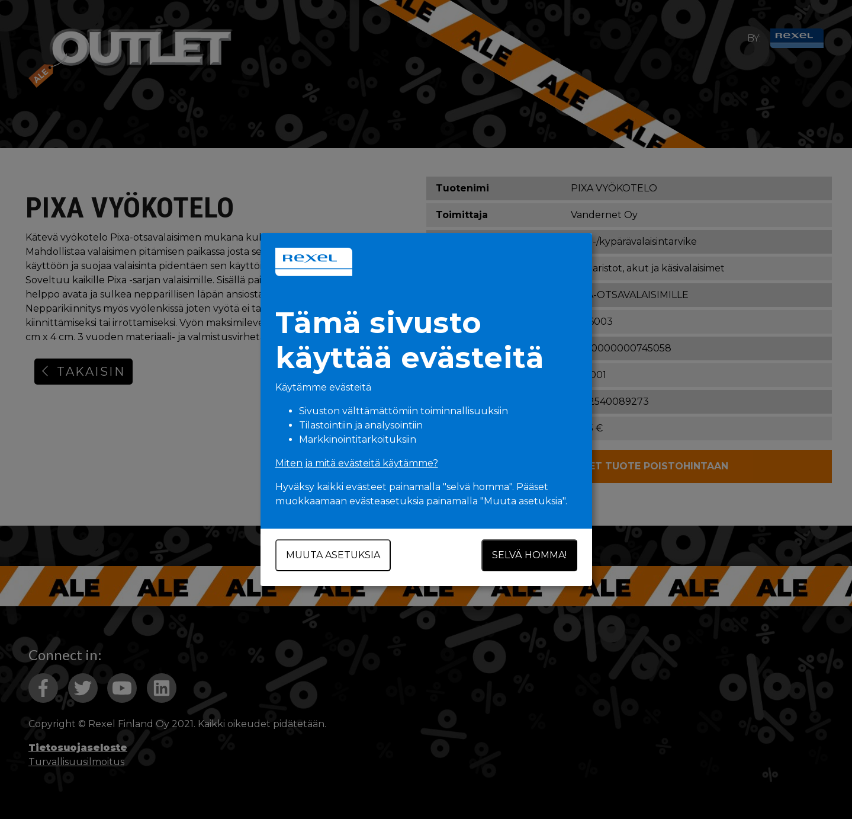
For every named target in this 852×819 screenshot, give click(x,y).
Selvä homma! (529, 555)
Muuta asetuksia (333, 555)
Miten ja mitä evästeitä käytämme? (356, 463)
